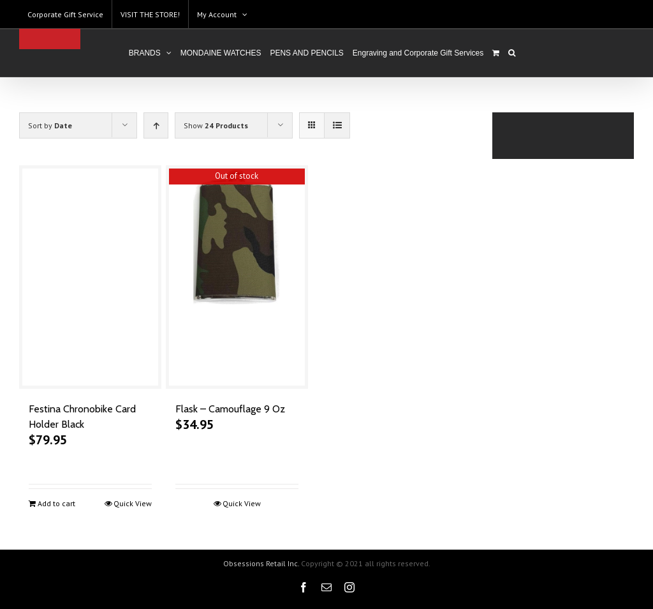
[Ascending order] (155, 125)
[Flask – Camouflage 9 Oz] (235, 277)
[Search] (509, 53)
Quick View (131, 503)
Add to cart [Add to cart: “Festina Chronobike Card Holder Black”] (56, 503)
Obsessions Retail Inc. (258, 563)
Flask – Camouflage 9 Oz (229, 409)
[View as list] (337, 125)
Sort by (50, 125)
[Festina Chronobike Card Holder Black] (89, 277)
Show (216, 125)
